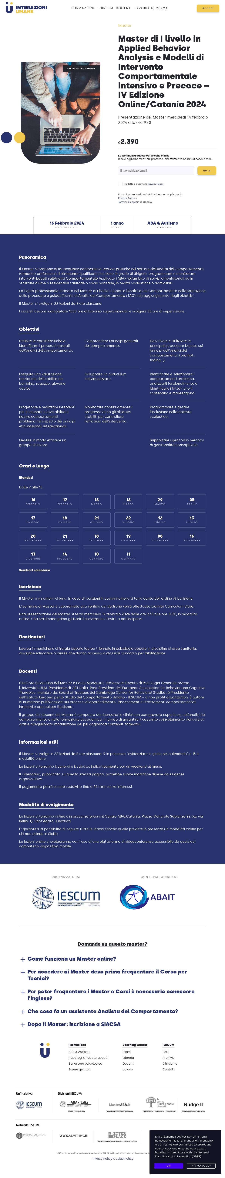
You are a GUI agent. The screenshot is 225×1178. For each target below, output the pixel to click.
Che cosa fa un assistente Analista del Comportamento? (103, 1011)
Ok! (168, 1166)
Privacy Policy (155, 184)
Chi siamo (170, 1063)
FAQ (166, 1052)
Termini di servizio (128, 202)
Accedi (208, 8)
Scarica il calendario (34, 570)
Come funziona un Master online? (72, 959)
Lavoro (141, 8)
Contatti (169, 1069)
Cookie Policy (123, 1158)
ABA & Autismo (79, 1052)
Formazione (83, 8)
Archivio (169, 1057)
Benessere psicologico (85, 1063)
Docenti (124, 8)
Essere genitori (79, 1069)
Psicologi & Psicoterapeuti (88, 1057)
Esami (127, 1052)
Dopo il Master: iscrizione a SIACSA (74, 1024)
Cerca (159, 8)
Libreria (106, 8)
